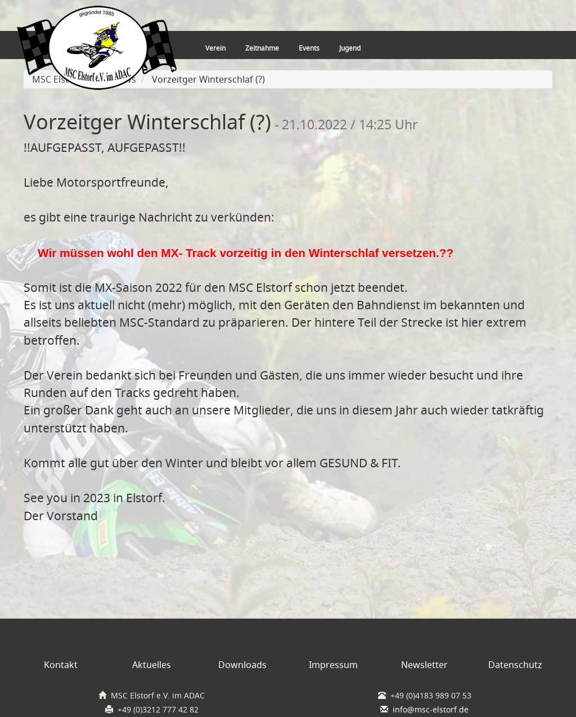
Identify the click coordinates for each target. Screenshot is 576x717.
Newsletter (424, 665)
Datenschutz (515, 665)
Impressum (333, 665)
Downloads (242, 665)
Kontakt (61, 665)
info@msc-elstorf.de (431, 710)
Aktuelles (151, 665)
